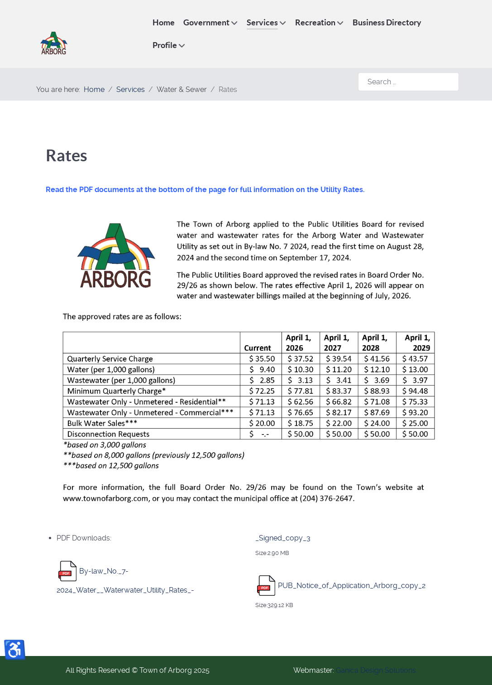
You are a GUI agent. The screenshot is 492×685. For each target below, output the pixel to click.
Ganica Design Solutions (376, 670)
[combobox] (408, 81)
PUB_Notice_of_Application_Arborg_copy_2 (351, 585)
